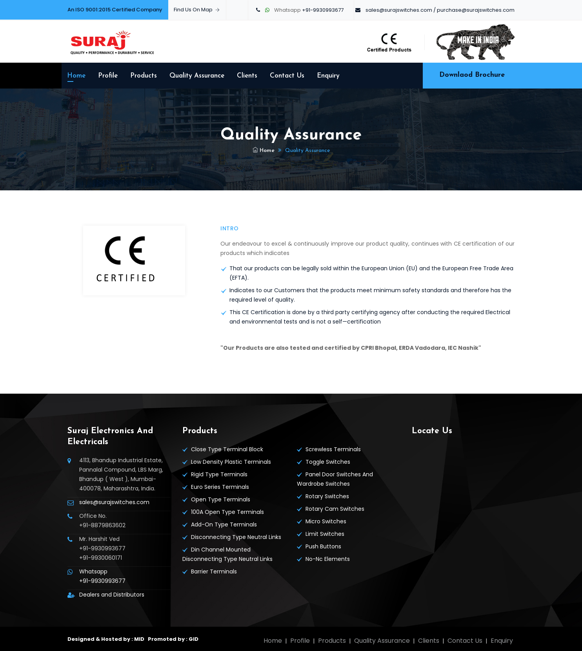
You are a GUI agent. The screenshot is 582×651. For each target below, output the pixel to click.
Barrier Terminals (214, 571)
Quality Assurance (196, 75)
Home (76, 75)
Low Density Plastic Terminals (231, 462)
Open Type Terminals (220, 499)
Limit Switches (325, 534)
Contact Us (287, 75)
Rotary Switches (327, 496)
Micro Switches (326, 521)
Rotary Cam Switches (335, 509)
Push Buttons (323, 546)
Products (143, 75)
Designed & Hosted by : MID (105, 639)
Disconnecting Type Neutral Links (236, 537)
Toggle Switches (328, 462)
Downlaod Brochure (472, 75)
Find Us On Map (197, 9)
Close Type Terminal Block (227, 449)
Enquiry (328, 75)
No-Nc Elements (328, 559)
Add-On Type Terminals (224, 524)
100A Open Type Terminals (227, 512)
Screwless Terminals (333, 449)
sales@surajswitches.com (114, 502)
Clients (247, 75)
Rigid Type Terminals (219, 474)
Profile (108, 75)
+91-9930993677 (323, 10)
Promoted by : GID (172, 639)
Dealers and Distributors (111, 595)
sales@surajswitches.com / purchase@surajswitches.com (440, 10)
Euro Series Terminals (220, 487)
